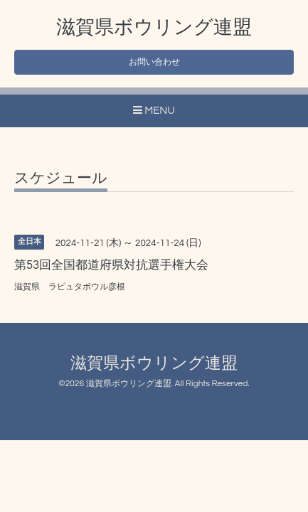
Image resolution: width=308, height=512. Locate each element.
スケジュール (60, 178)
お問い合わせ (154, 62)
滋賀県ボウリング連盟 (154, 28)
